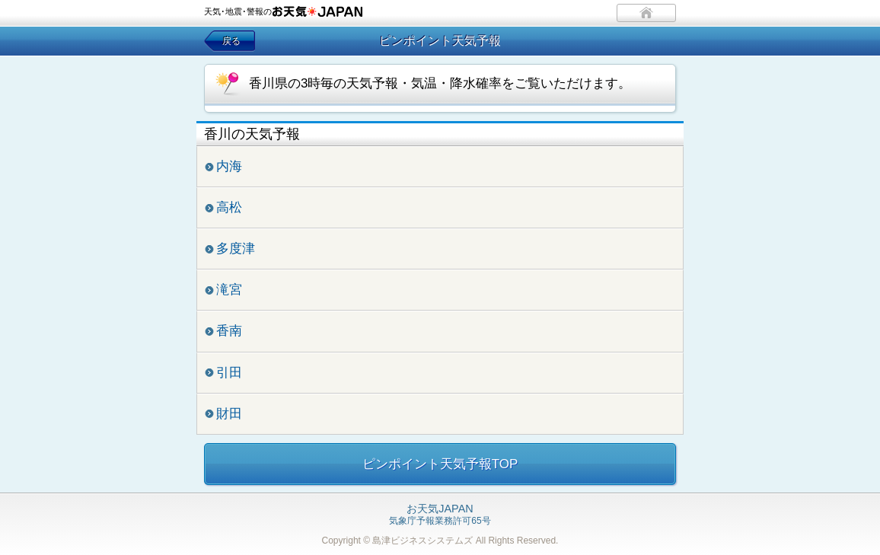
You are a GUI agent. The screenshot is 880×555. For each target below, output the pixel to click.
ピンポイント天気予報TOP (440, 464)
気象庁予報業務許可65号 (439, 515)
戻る (231, 41)
